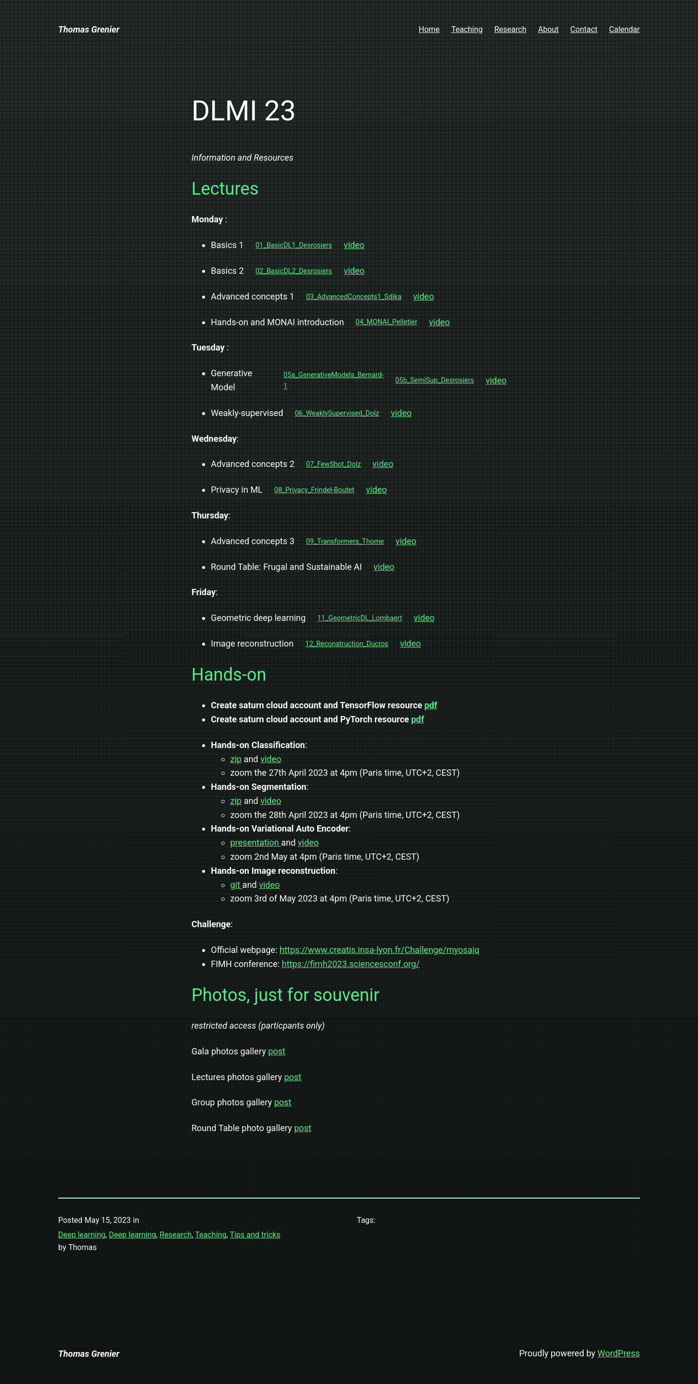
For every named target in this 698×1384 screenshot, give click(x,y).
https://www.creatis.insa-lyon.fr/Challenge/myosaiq (379, 950)
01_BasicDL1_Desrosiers (293, 245)
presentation (255, 842)
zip (235, 759)
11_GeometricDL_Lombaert (359, 618)
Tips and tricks (255, 1234)
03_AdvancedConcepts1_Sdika (353, 297)
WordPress (619, 1353)
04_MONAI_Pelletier (386, 322)
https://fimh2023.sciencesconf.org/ (350, 964)
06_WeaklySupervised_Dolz (337, 413)
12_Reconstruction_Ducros (346, 644)
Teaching (210, 1234)
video (354, 245)
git (236, 885)
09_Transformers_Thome (345, 541)
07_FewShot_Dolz (333, 464)
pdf (430, 705)
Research (175, 1234)
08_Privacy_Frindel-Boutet (314, 490)
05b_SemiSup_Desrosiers (435, 380)
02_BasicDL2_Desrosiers (293, 271)
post (277, 1051)
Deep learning (81, 1234)
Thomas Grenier (88, 29)
